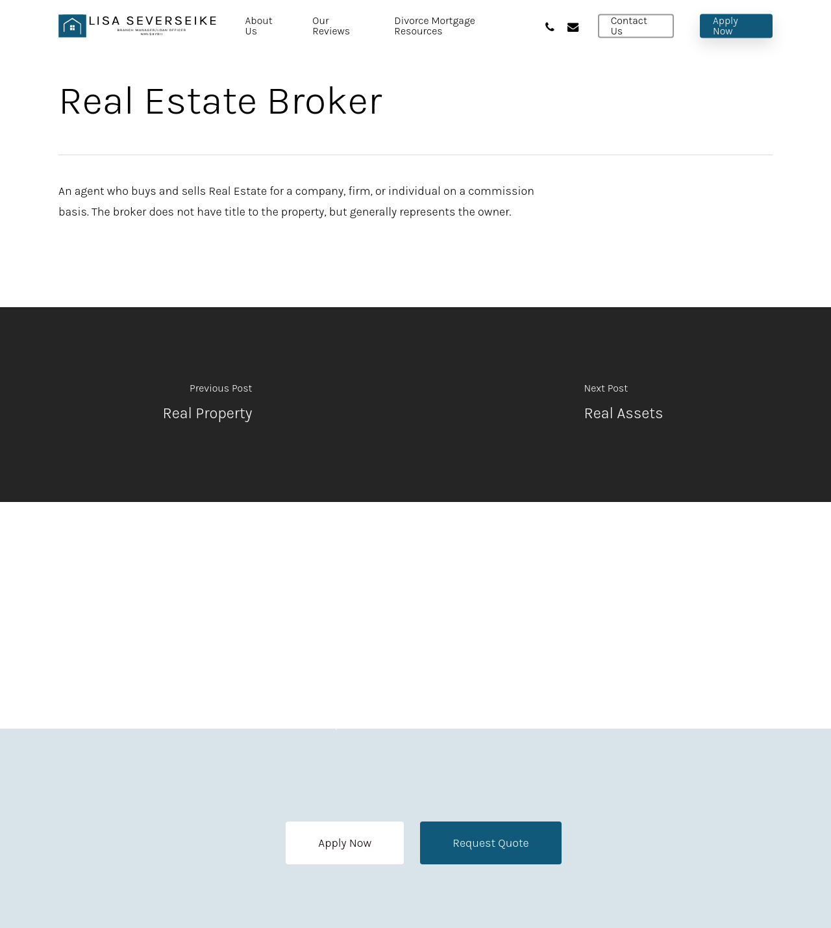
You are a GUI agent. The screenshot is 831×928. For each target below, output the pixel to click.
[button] (345, 842)
